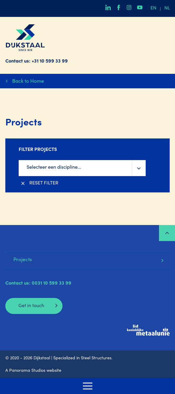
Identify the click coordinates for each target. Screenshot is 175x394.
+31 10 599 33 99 (50, 61)
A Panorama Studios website (33, 371)
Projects (22, 260)
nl (167, 8)
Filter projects (38, 149)
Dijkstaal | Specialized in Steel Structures (25, 37)
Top (167, 233)
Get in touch (31, 306)
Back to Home (28, 81)
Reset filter (43, 183)
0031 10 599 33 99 (51, 283)
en (153, 8)
